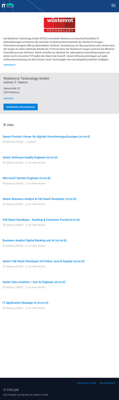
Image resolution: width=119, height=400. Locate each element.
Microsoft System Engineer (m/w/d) (26, 178)
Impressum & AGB (86, 383)
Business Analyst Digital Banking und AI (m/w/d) (34, 240)
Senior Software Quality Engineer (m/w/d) (30, 157)
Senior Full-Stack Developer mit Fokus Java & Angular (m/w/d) (44, 261)
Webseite (8, 98)
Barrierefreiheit (107, 383)
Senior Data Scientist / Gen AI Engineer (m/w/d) (34, 282)
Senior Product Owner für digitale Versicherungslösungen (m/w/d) (46, 136)
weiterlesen (9, 64)
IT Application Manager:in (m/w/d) (25, 302)
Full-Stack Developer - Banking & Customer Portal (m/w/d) (41, 219)
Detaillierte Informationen (20, 107)
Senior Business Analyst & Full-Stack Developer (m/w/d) (39, 199)
